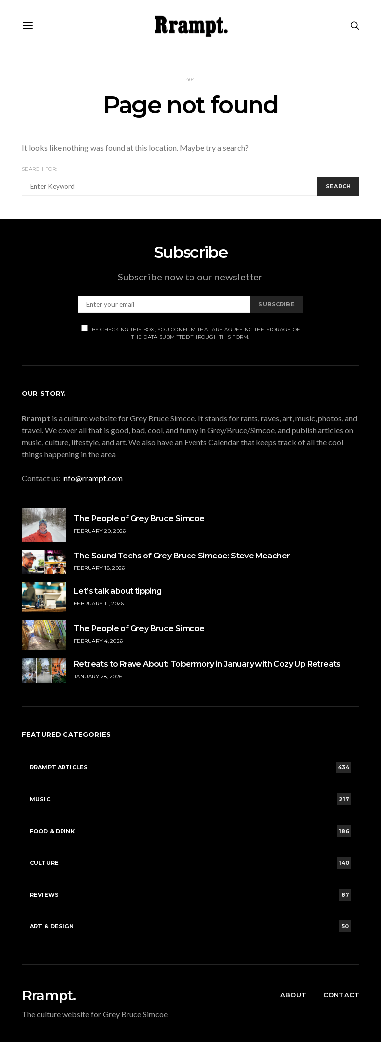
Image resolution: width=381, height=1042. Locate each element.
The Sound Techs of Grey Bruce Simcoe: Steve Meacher (182, 555)
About (293, 995)
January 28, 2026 (98, 676)
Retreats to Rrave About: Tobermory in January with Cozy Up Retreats (207, 664)
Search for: (39, 169)
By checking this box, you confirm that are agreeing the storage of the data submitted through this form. (190, 332)
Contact (341, 995)
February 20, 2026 (100, 531)
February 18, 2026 (99, 568)
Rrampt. (49, 995)
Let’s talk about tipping (118, 591)
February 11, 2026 (99, 603)
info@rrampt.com (92, 478)
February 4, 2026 (98, 641)
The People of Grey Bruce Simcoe (139, 518)
